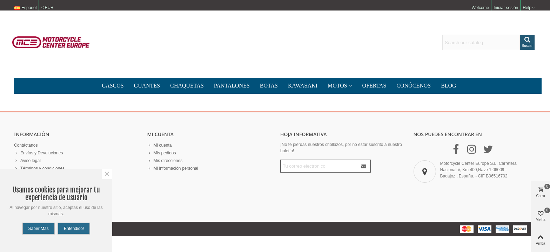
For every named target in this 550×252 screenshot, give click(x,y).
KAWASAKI (302, 86)
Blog (448, 86)
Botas (269, 86)
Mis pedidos (161, 153)
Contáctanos (26, 145)
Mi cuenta (159, 145)
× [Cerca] (107, 174)
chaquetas (187, 86)
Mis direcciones (165, 161)
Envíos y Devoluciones (38, 153)
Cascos (112, 86)
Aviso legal (27, 161)
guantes (147, 86)
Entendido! (74, 228)
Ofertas (374, 86)
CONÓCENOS (413, 86)
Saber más (38, 228)
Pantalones (232, 86)
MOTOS (337, 86)
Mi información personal (172, 168)
